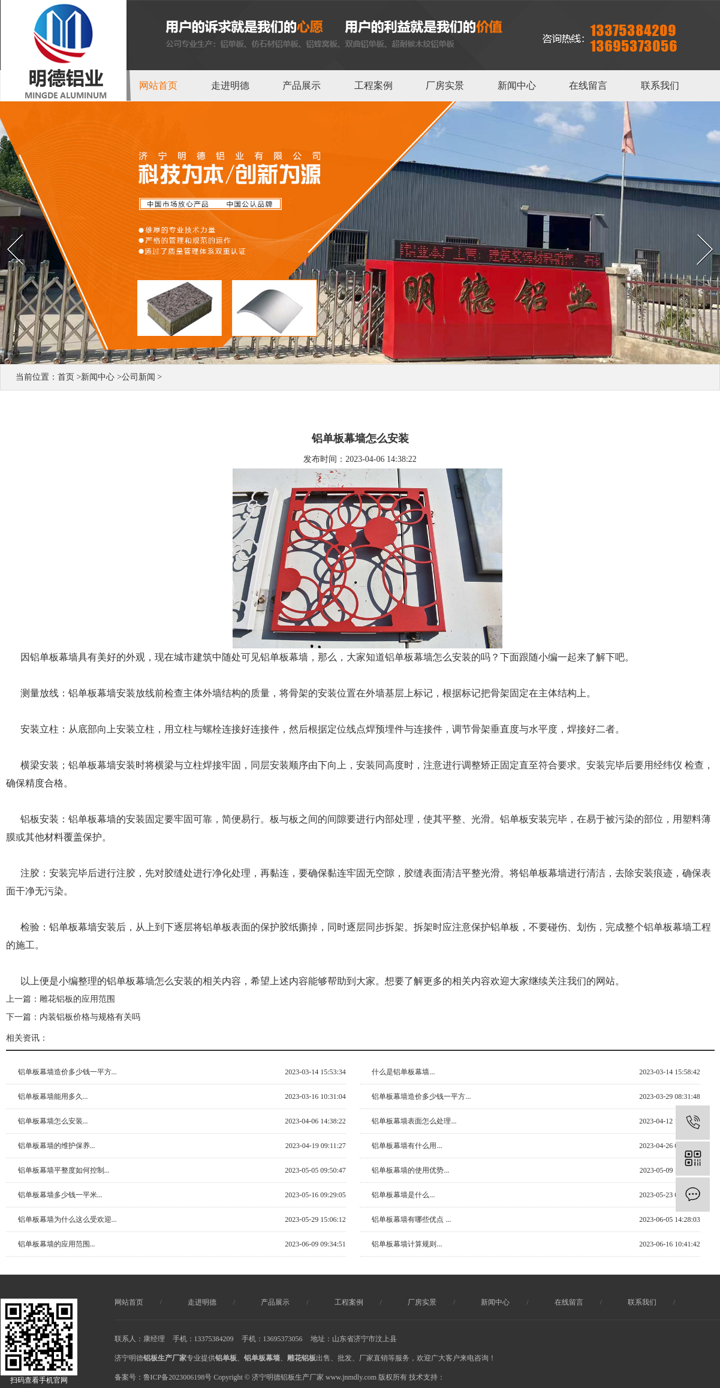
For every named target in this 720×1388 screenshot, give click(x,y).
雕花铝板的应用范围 (77, 999)
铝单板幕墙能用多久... (53, 1096)
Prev (6, 224)
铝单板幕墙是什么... (403, 1195)
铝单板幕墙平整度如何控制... (64, 1170)
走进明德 (230, 85)
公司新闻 (138, 376)
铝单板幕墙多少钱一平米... (60, 1195)
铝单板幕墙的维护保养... (56, 1145)
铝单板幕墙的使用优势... (410, 1170)
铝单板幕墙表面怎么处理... (414, 1121)
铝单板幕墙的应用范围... (56, 1244)
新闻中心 (517, 85)
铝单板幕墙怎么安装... (53, 1121)
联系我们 (660, 85)
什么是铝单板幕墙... (403, 1072)
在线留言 (588, 85)
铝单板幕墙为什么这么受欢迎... (67, 1219)
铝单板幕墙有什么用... (407, 1145)
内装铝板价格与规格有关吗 (90, 1017)
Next (692, 224)
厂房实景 (445, 85)
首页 (66, 376)
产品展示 (301, 85)
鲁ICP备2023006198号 (177, 1377)
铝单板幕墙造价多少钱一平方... (67, 1072)
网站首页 (158, 85)
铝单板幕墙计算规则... (407, 1244)
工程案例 (373, 85)
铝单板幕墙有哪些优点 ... (411, 1219)
